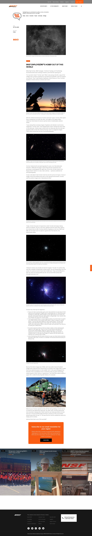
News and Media (41, 521)
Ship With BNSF (53, 517)
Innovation (31, 15)
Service (27, 15)
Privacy (42, 533)
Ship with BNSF (43, 6)
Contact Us (73, 1)
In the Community (54, 6)
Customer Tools (41, 517)
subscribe (46, 440)
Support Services (53, 521)
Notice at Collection (36, 533)
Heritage (44, 15)
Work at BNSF (74, 6)
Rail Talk (50, 1)
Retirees (62, 1)
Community (40, 15)
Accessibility (29, 519)
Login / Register (79, 1)
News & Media (56, 1)
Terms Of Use (29, 533)
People (35, 15)
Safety (24, 15)
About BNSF (65, 6)
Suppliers (67, 1)
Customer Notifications (31, 523)
